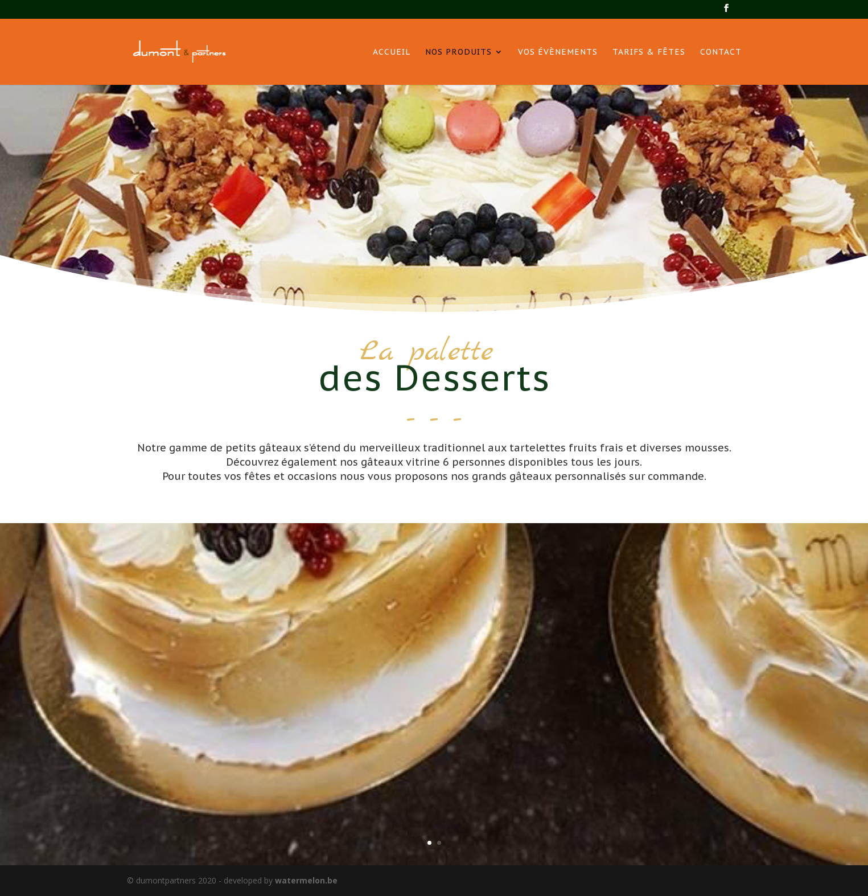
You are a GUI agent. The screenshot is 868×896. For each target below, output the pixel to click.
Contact (721, 52)
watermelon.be (306, 880)
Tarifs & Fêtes (648, 52)
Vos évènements (558, 52)
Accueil (391, 52)
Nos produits (458, 52)
